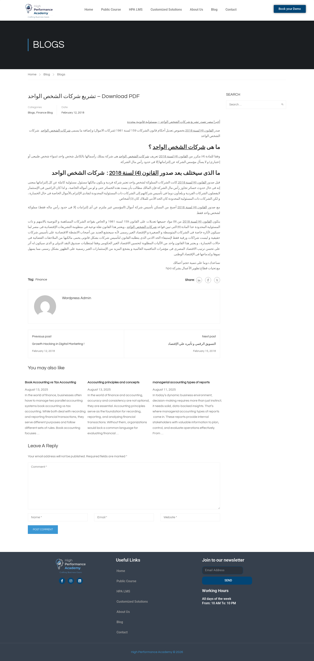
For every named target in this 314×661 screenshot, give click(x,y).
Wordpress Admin (76, 298)
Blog (214, 9)
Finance (41, 279)
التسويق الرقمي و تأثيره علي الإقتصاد (192, 343)
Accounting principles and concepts (113, 382)
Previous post (41, 336)
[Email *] (124, 517)
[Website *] (190, 517)
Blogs (61, 74)
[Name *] (58, 517)
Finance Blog (44, 112)
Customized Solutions (166, 9)
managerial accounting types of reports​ (181, 382)
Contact (231, 9)
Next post (209, 336)
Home (89, 9)
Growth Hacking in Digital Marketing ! (58, 343)
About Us (196, 9)
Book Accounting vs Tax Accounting (50, 382)
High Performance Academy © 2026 (157, 652)
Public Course (111, 9)
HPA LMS (136, 9)
